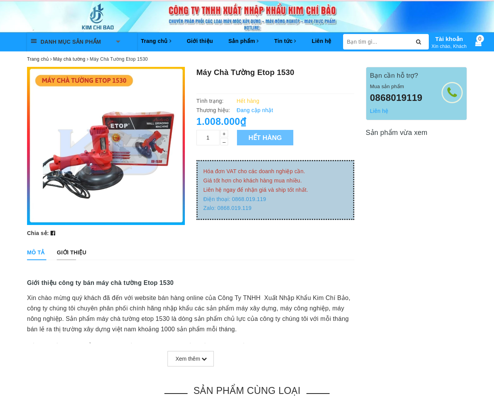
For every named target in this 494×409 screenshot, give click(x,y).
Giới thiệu (200, 41)
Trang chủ (156, 41)
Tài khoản (449, 39)
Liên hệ (322, 41)
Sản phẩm (243, 41)
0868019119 (396, 97)
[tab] (35, 252)
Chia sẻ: (38, 233)
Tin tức (285, 41)
